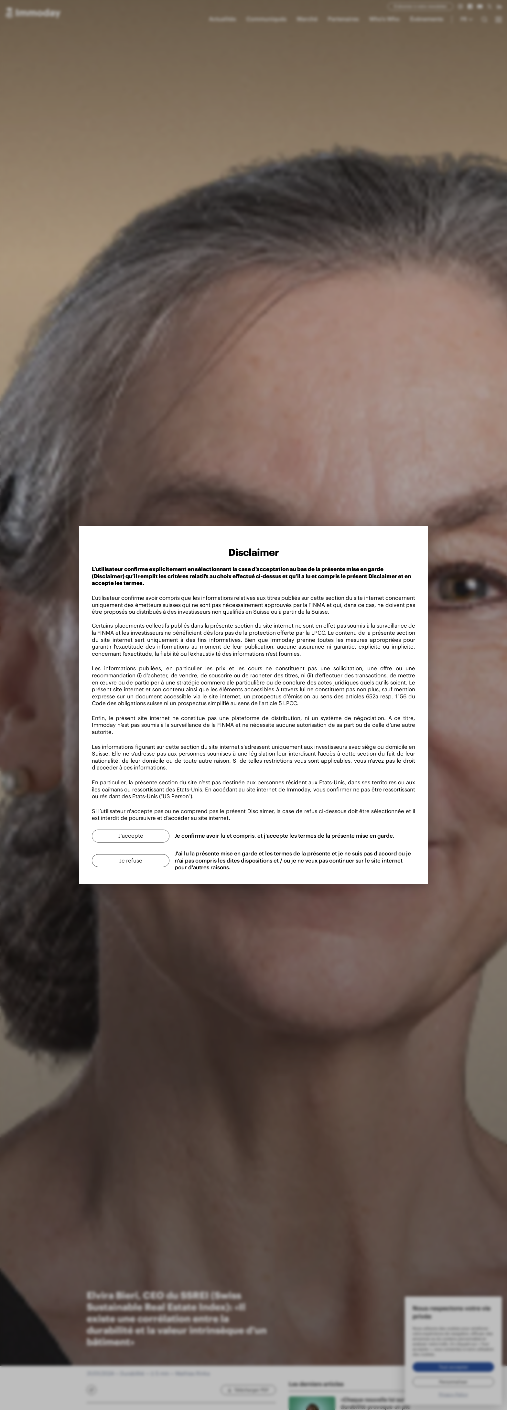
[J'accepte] (130, 836)
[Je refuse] (130, 860)
